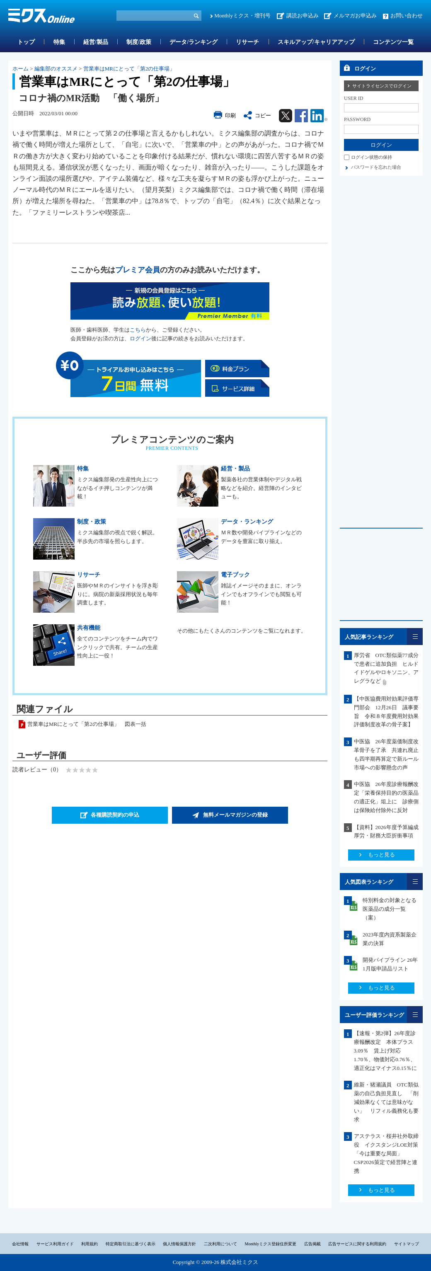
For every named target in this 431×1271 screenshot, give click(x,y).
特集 (59, 42)
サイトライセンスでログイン (382, 85)
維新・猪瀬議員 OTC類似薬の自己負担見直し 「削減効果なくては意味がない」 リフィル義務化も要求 (386, 1102)
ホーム (20, 68)
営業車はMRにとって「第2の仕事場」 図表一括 (86, 724)
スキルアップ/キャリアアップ (316, 42)
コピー (263, 115)
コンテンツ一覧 (393, 42)
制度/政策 (138, 42)
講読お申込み (302, 15)
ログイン (140, 338)
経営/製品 (95, 42)
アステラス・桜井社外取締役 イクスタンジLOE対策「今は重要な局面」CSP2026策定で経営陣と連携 (386, 1153)
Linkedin (318, 115)
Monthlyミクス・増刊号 (242, 15)
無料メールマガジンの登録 (235, 815)
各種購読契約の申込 (115, 815)
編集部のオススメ (55, 68)
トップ (26, 42)
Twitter (285, 115)
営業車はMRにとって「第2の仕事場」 (129, 68)
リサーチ (247, 42)
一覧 (415, 636)
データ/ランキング (193, 42)
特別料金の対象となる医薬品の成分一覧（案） (389, 909)
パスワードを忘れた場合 (376, 167)
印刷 (230, 115)
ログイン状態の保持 (371, 157)
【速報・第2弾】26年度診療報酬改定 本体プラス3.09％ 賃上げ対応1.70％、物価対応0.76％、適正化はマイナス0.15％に (385, 1050)
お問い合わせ (406, 15)
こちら (138, 330)
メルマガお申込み (355, 15)
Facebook (301, 115)
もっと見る (381, 854)
